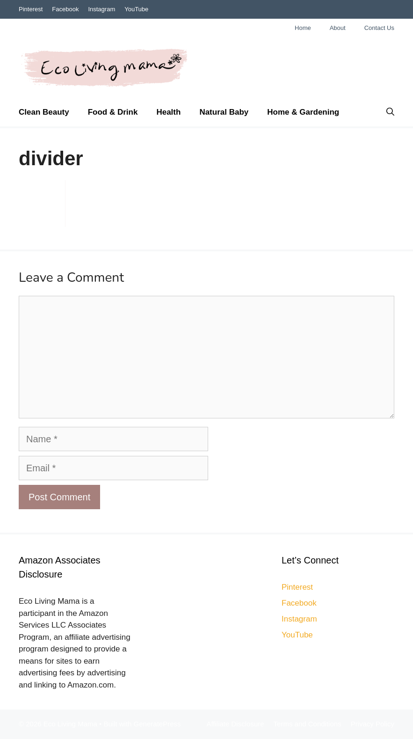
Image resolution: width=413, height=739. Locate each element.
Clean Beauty (44, 112)
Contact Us (379, 27)
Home (303, 27)
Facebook (65, 9)
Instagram (101, 9)
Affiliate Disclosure (235, 724)
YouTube (136, 9)
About (338, 27)
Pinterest (31, 9)
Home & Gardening (303, 112)
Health (168, 112)
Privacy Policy (372, 724)
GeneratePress (157, 724)
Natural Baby (223, 112)
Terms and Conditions (307, 724)
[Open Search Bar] (390, 112)
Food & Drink (113, 112)
